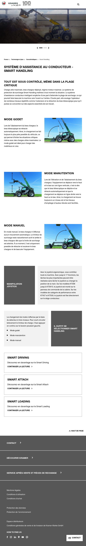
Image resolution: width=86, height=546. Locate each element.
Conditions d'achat (14, 498)
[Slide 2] (45, 47)
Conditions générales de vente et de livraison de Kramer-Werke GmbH (35, 525)
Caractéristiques (31, 59)
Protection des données (16, 508)
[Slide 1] (41, 47)
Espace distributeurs (15, 521)
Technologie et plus (17, 59)
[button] (37, 47)
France (6, 59)
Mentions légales (13, 490)
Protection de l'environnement (19, 512)
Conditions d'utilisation (16, 494)
